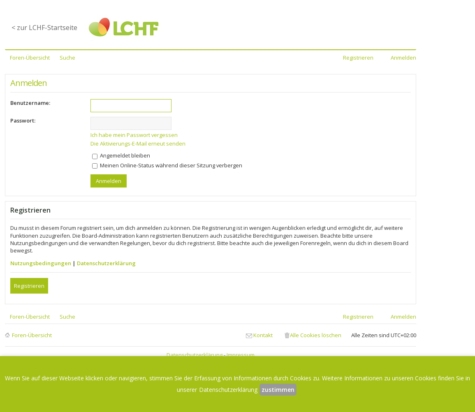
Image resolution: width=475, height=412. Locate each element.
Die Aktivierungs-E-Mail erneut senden (137, 143)
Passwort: (22, 120)
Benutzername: (30, 102)
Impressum (241, 355)
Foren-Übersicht (32, 335)
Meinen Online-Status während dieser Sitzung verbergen (167, 165)
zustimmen (278, 389)
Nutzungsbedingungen (40, 263)
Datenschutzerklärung (106, 263)
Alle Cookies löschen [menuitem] (315, 335)
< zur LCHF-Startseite (44, 27)
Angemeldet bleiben (121, 155)
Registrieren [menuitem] (358, 57)
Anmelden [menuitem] (403, 57)
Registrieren (29, 285)
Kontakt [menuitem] (263, 335)
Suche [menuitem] (67, 57)
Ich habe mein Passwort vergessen (134, 135)
